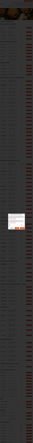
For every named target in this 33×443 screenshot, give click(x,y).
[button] (21, 224)
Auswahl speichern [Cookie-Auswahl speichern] (11, 228)
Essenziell (10, 224)
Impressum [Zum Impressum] (14, 223)
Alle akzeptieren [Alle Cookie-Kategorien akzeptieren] (22, 228)
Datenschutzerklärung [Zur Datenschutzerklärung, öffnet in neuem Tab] (11, 223)
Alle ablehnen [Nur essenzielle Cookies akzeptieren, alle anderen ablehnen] (17, 228)
